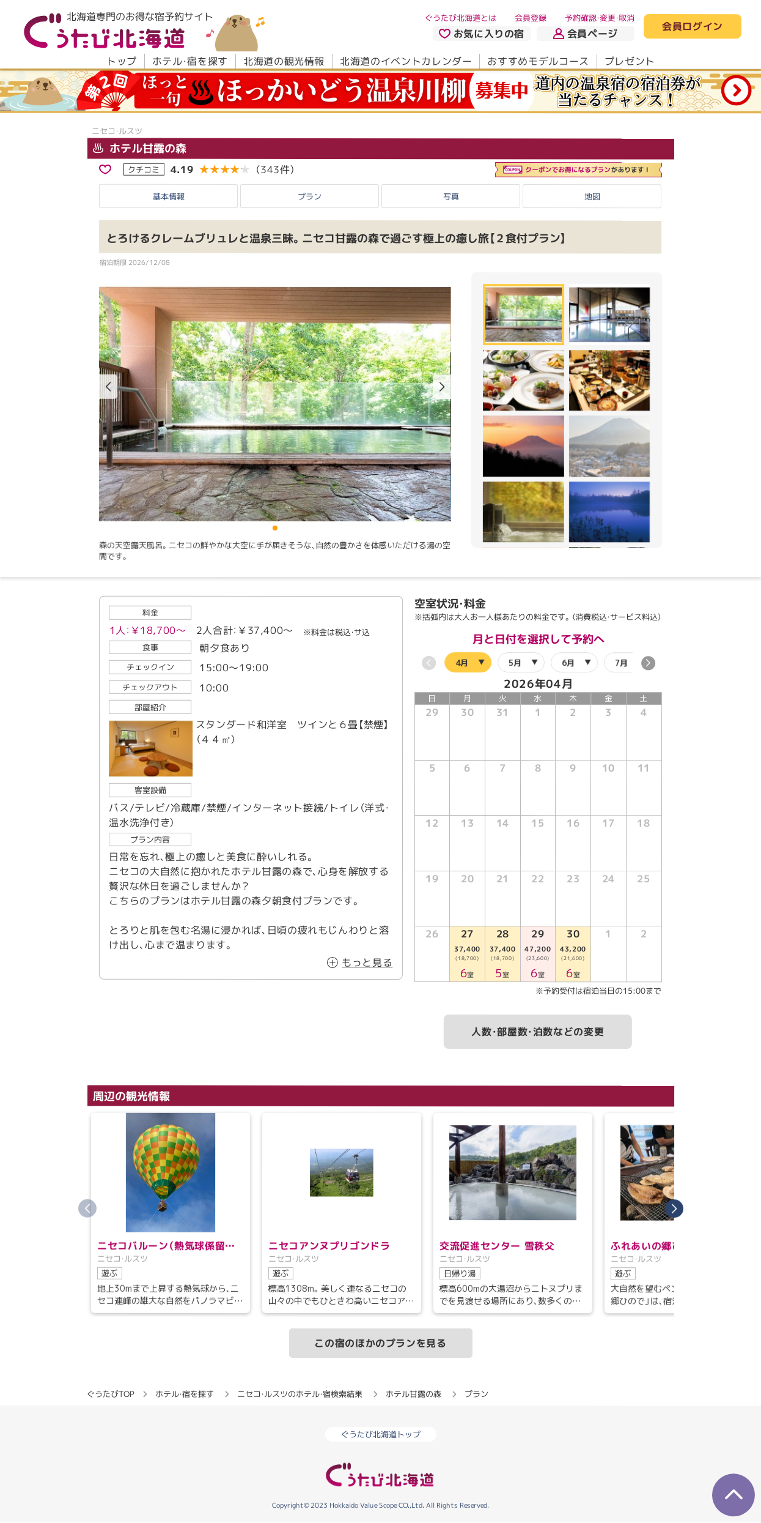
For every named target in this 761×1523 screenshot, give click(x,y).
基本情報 (169, 195)
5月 (514, 662)
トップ (121, 61)
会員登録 (530, 17)
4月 (461, 662)
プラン (310, 195)
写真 (451, 195)
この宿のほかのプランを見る (380, 1343)
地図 (592, 196)
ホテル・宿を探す (189, 61)
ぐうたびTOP (110, 1393)
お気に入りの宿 (481, 33)
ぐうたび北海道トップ (381, 1434)
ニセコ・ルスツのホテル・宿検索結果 (299, 1393)
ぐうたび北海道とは (460, 17)
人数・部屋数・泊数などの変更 (537, 1031)
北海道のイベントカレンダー (406, 61)
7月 (620, 662)
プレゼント (629, 61)
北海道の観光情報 (283, 61)
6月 (567, 662)
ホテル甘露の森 (139, 147)
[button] (441, 387)
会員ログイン (692, 27)
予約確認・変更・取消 (599, 17)
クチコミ (144, 168)
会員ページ (585, 33)
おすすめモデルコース (538, 61)
